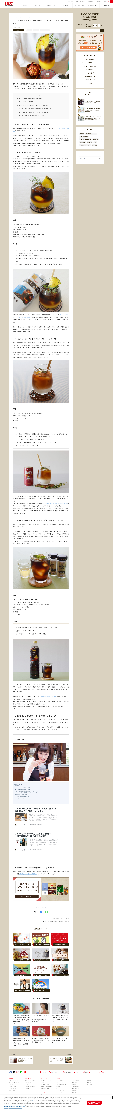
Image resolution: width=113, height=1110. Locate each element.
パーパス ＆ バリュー (60, 1082)
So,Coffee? (27, 1088)
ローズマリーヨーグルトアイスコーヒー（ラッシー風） (33, 105)
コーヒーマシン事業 (76, 1086)
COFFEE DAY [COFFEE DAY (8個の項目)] (95, 139)
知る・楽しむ (38, 5)
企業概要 (58, 1086)
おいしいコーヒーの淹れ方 (30, 1080)
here (33, 1100)
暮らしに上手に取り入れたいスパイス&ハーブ (31, 98)
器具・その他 (12, 1090)
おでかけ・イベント (52, 5)
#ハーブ (29, 30)
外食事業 (74, 1084)
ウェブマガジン (90, 1084)
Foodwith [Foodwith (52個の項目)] (89, 142)
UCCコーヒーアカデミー (46, 1080)
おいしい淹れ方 (89, 73)
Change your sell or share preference (13, 1108)
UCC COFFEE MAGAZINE (30, 1086)
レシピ (26, 1084)
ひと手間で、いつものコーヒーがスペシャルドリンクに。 (34, 112)
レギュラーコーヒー (13, 1080)
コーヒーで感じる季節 (90, 66)
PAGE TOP (101, 1072)
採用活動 (89, 1082)
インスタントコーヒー (14, 1082)
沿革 (57, 1088)
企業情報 (106, 5)
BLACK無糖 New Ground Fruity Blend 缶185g (55, 503)
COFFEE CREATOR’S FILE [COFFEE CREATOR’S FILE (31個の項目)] (85, 139)
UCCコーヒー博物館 (45, 1084)
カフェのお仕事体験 (45, 1088)
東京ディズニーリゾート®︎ (46, 1086)
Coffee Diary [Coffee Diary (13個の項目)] (82, 142)
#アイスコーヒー (45, 30)
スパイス (56, 921)
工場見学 (43, 1082)
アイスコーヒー (65, 921)
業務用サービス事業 (76, 1082)
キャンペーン (65, 5)
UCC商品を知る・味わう (90, 76)
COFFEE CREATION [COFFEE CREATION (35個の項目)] (83, 136)
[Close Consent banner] (111, 1097)
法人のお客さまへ (79, 5)
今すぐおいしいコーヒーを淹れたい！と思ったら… (32, 115)
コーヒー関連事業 (75, 1080)
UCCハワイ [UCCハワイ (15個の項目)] (94, 145)
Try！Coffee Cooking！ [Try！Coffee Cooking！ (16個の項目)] (84, 145)
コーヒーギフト (12, 1088)
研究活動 (89, 1080)
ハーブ (50, 921)
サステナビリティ (92, 5)
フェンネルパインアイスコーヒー (28, 102)
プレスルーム (59, 1092)
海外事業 (74, 1090)
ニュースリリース (60, 1090)
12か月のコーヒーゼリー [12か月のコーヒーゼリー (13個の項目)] (91, 133)
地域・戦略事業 (75, 1088)
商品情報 (25, 5)
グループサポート (75, 1092)
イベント (89, 83)
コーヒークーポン (44, 1094)
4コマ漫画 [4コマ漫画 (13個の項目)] (81, 133)
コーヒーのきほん (90, 59)
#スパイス (35, 30)
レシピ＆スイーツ (18, 30)
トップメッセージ (60, 1080)
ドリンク (11, 1084)
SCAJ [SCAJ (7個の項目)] (95, 142)
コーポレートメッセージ (61, 1084)
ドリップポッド (12, 1086)
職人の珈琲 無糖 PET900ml (48, 697)
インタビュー (90, 70)
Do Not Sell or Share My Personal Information (15, 1106)
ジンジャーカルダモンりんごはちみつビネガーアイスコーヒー (35, 109)
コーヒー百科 (28, 1082)
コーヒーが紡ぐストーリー (89, 63)
